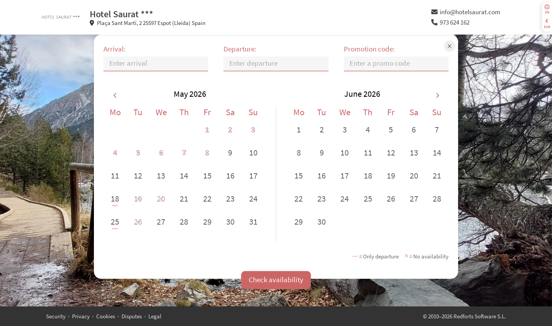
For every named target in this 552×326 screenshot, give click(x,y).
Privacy (81, 316)
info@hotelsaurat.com (465, 12)
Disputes (132, 316)
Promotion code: (369, 49)
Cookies (105, 316)
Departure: (239, 49)
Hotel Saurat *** (121, 14)
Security (56, 316)
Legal (154, 316)
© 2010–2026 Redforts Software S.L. (464, 316)
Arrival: (115, 49)
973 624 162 (450, 22)
